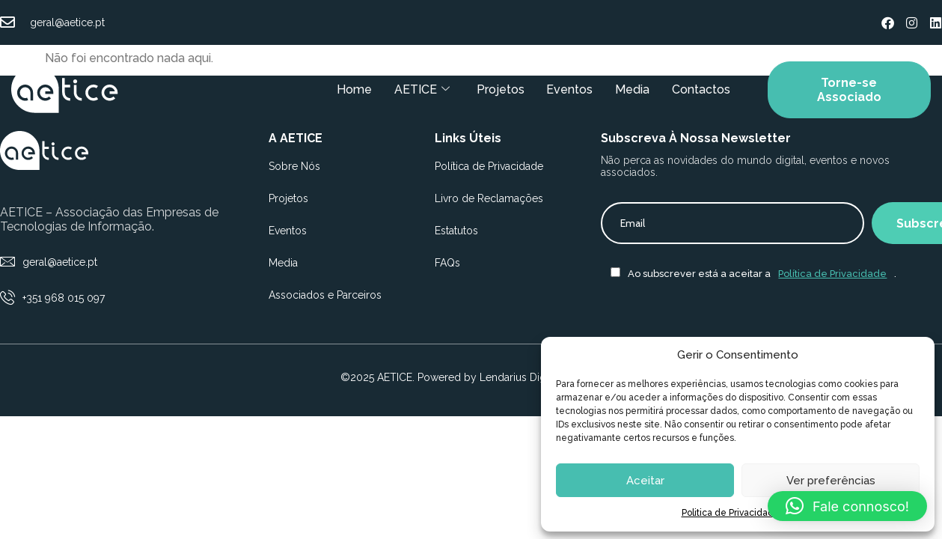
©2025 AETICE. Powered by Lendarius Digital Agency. (471, 377)
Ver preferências (830, 480)
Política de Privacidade (832, 273)
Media (632, 89)
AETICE (421, 89)
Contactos (701, 89)
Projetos (500, 89)
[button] (847, 506)
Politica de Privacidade (731, 513)
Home (353, 89)
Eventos (569, 89)
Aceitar (645, 480)
